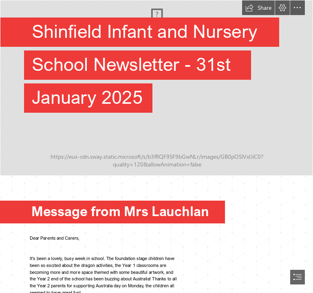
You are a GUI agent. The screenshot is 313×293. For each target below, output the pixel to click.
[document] (156, 146)
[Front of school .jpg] (156, 88)
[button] (258, 7)
